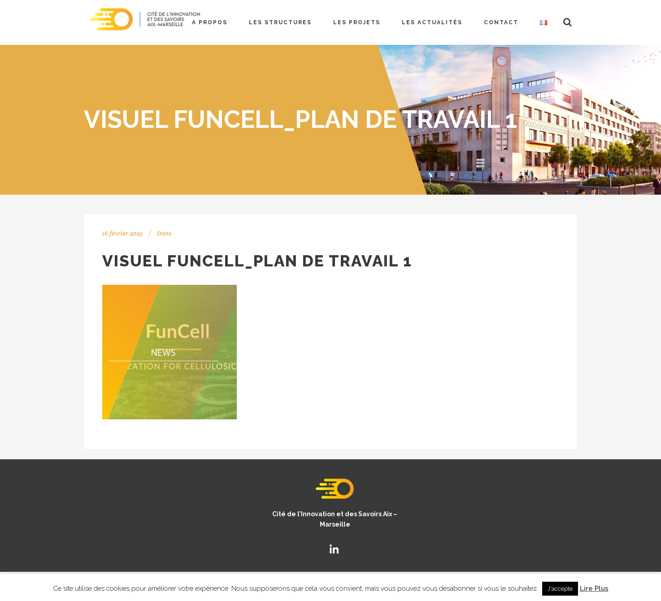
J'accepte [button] (560, 588)
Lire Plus (594, 588)
